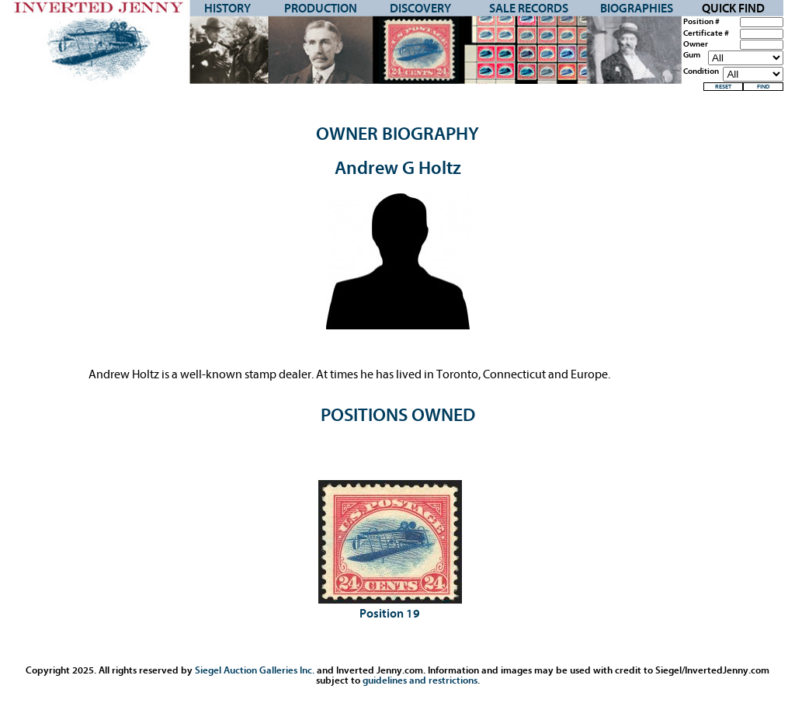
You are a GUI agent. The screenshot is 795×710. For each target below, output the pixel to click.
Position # (701, 21)
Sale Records (528, 9)
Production (320, 9)
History (227, 9)
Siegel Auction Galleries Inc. (254, 670)
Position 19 (389, 614)
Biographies (636, 9)
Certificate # (706, 33)
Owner (695, 44)
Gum (691, 55)
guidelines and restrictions (420, 680)
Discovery (420, 9)
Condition (701, 71)
